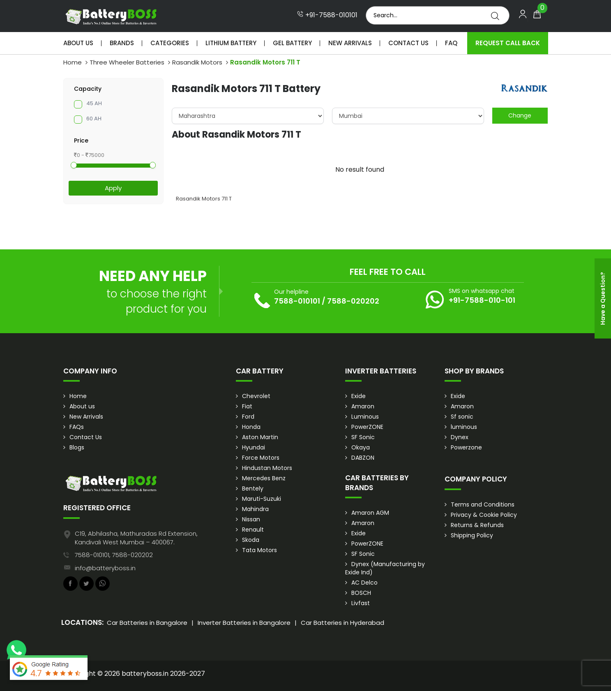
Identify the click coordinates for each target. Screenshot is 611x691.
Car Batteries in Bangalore (147, 622)
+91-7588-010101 (327, 15)
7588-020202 (353, 301)
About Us (78, 43)
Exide (358, 396)
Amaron (362, 406)
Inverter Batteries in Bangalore (244, 622)
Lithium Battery (230, 43)
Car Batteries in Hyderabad (342, 622)
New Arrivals (350, 43)
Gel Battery (292, 43)
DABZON (362, 458)
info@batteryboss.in (105, 568)
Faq (451, 43)
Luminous (365, 416)
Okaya (360, 447)
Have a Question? (603, 298)
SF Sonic (363, 437)
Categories (169, 43)
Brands (122, 43)
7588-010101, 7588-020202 (114, 554)
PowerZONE (367, 427)
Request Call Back (507, 43)
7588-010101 (297, 301)
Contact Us (408, 43)
